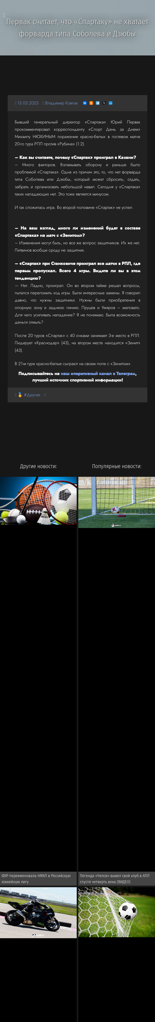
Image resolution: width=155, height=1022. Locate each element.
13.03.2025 (28, 103)
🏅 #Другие (28, 395)
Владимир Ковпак (61, 103)
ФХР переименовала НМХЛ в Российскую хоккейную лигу (36, 878)
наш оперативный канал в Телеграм (98, 373)
